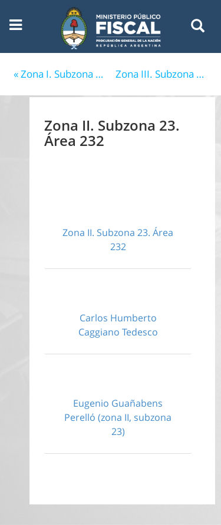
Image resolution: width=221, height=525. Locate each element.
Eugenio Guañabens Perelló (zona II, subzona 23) (117, 417)
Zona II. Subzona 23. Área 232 (117, 239)
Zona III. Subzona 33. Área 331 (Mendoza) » (164, 74)
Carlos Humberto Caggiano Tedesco (118, 324)
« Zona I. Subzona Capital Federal (62, 74)
